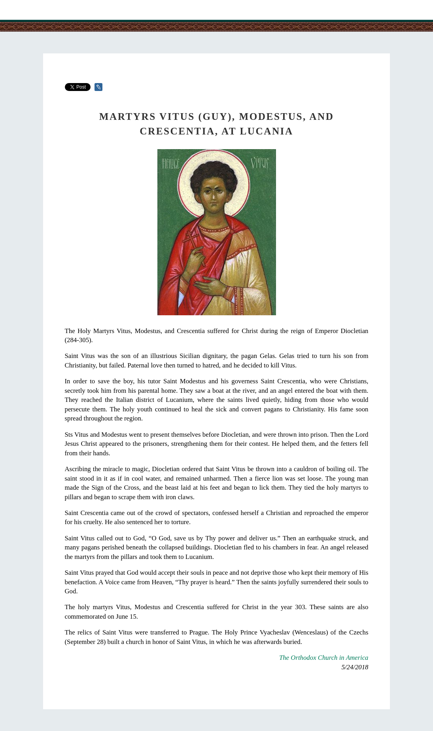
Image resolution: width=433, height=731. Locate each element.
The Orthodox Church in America (324, 657)
